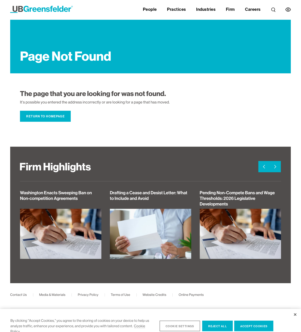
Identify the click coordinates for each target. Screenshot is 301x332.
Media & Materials (52, 295)
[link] (273, 6)
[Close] (295, 320)
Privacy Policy (88, 295)
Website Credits (154, 295)
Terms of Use (120, 295)
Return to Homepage (45, 116)
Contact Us (18, 295)
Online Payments (191, 295)
